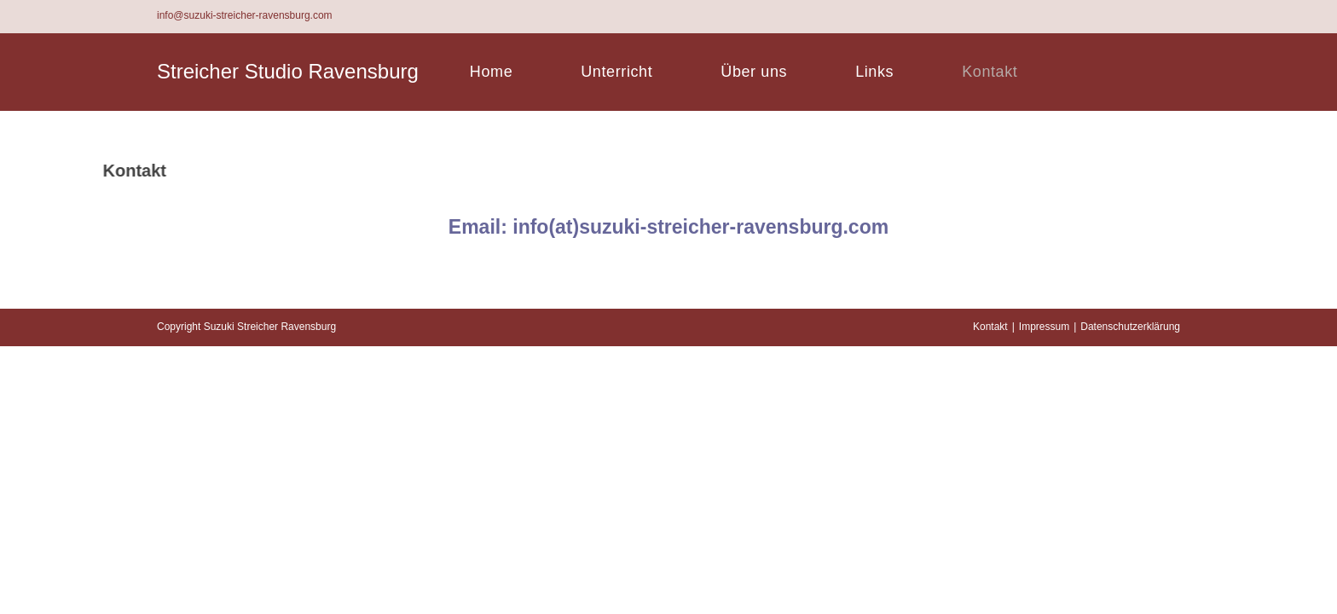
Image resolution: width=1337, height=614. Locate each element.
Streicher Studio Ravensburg (288, 71)
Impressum (1044, 594)
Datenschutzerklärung (1130, 594)
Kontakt (990, 594)
